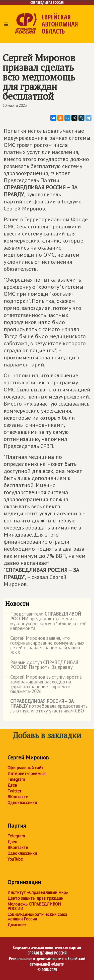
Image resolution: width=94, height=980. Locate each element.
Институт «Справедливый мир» (38, 892)
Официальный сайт (25, 767)
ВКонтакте (18, 796)
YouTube (15, 859)
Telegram (16, 779)
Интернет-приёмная (27, 773)
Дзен (12, 785)
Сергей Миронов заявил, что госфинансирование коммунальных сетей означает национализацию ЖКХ (44, 645)
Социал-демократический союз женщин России (37, 916)
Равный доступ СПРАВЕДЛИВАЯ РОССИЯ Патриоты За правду (41, 665)
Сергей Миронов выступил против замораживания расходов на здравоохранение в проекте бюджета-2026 (43, 684)
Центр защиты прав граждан (35, 898)
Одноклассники (22, 802)
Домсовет (17, 924)
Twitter (14, 791)
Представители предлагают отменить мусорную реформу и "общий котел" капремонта (45, 621)
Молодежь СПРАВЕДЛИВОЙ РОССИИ (34, 906)
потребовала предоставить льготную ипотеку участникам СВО (46, 706)
